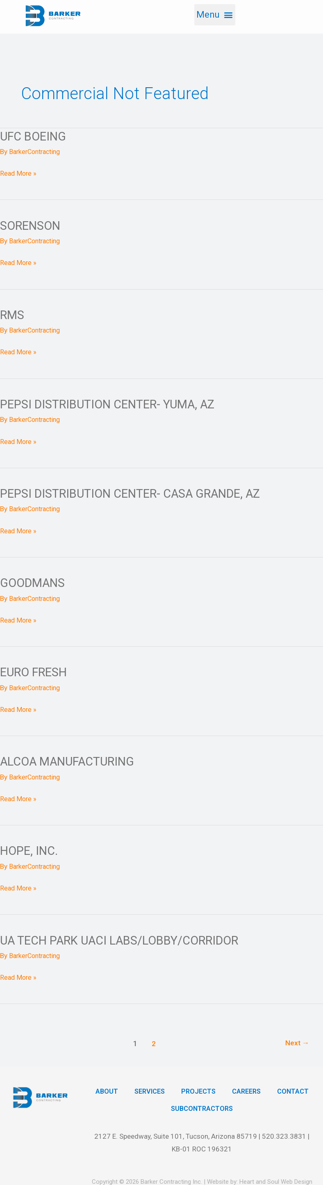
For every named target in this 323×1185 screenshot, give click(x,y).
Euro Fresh (35, 671)
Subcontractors (226, 1108)
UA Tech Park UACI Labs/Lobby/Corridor (125, 939)
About (127, 1090)
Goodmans (34, 582)
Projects (222, 1090)
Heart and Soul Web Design (275, 1181)
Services (172, 1090)
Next (296, 1042)
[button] (214, 14)
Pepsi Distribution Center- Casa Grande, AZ (136, 493)
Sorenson (32, 225)
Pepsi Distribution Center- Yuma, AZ (112, 404)
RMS (12, 314)
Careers (272, 1090)
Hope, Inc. (30, 850)
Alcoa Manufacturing (71, 760)
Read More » (19, 172)
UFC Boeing (34, 136)
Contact (161, 1108)
